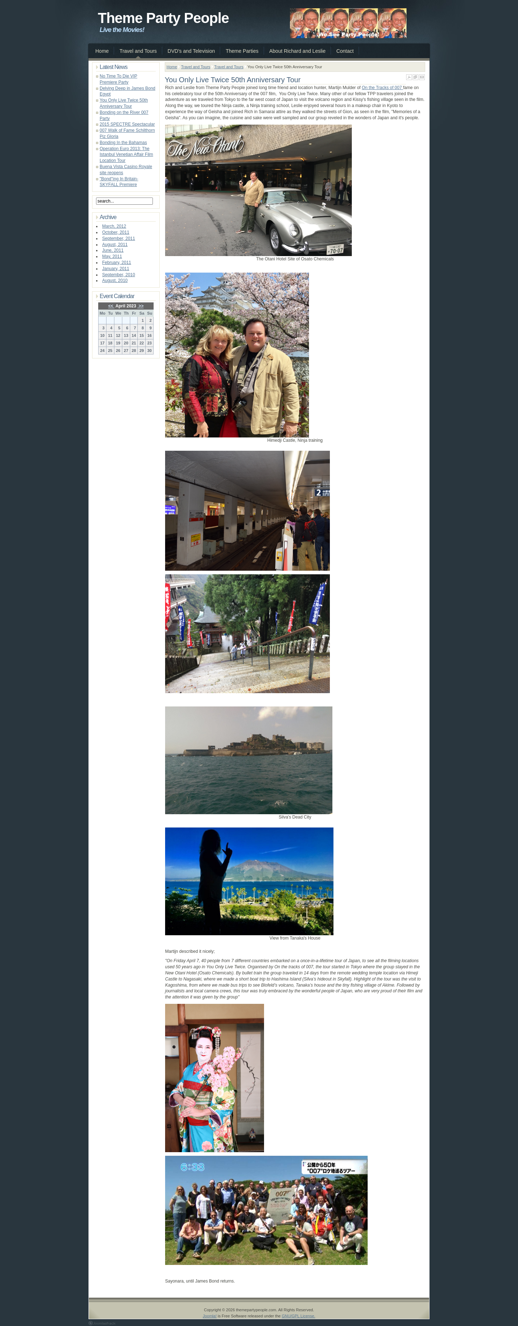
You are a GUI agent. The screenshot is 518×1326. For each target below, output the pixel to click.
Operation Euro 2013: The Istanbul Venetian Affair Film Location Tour (126, 154)
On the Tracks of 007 (382, 87)
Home (172, 67)
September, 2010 (118, 274)
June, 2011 (112, 250)
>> (140, 306)
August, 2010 (115, 280)
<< (111, 306)
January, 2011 (115, 268)
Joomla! (210, 1316)
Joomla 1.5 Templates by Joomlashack (101, 1323)
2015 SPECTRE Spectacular (127, 124)
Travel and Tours (195, 67)
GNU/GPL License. (298, 1316)
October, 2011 (115, 232)
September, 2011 (118, 238)
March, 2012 (114, 226)
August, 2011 (115, 244)
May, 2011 (112, 256)
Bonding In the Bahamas (123, 142)
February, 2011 (116, 262)
